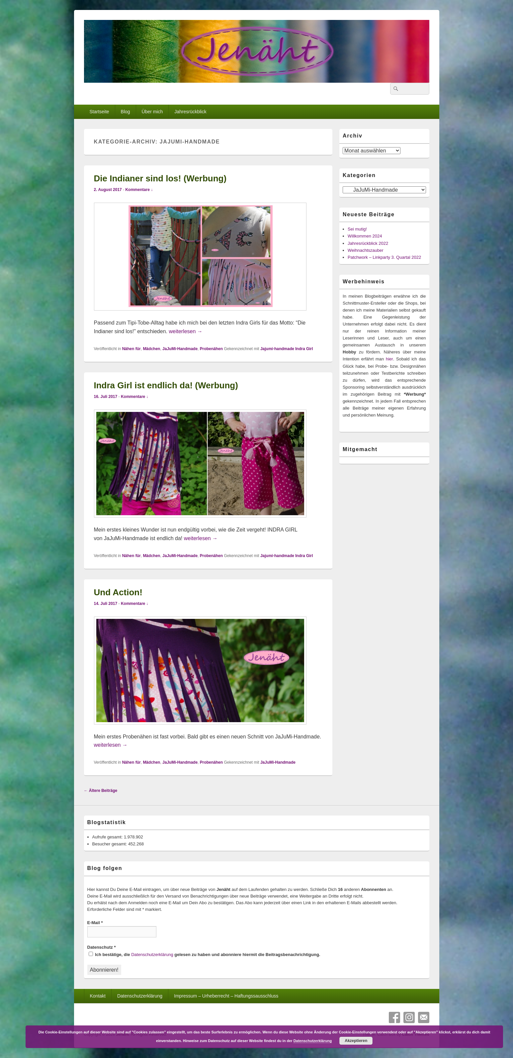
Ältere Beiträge (101, 790)
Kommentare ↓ (139, 189)
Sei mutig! (357, 229)
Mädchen (151, 348)
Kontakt (97, 996)
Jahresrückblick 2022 (368, 243)
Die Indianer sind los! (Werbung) (160, 178)
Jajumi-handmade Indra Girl (286, 348)
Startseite (99, 111)
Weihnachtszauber (365, 250)
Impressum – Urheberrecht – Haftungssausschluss (226, 996)
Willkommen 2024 (365, 236)
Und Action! (118, 592)
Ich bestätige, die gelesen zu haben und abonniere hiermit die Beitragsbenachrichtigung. (204, 954)
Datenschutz (101, 947)
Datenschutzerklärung (152, 954)
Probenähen (211, 348)
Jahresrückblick (190, 111)
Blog (125, 111)
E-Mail (95, 922)
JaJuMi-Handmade (180, 348)
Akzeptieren (356, 1040)
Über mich (152, 111)
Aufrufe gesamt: (108, 836)
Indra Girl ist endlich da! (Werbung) (166, 385)
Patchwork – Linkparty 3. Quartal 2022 (384, 257)
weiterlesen (185, 331)
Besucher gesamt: (110, 843)
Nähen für (131, 348)
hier (389, 358)
